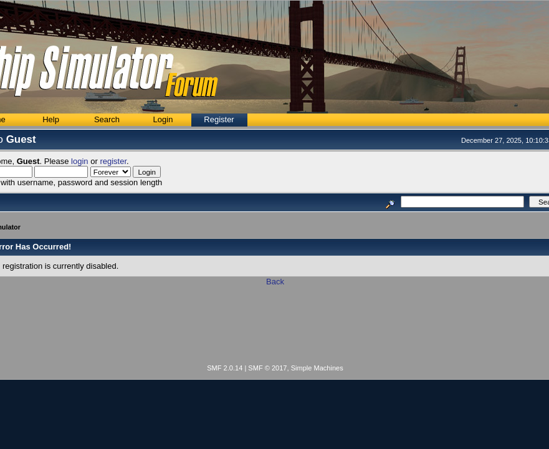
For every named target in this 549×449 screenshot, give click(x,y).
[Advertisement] (275, 327)
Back (275, 281)
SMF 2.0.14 (224, 368)
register (113, 161)
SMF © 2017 (267, 368)
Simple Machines (317, 368)
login (79, 161)
